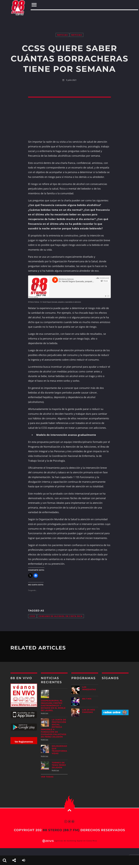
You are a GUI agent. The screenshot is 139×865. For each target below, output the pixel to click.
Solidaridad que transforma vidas (59, 750)
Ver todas (47, 777)
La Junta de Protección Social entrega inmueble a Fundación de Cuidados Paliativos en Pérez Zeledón (53, 728)
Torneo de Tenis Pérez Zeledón (59, 765)
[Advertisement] (69, 16)
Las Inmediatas (89, 688)
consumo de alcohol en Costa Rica (60, 616)
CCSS (32, 616)
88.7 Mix (86, 698)
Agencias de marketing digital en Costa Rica (75, 841)
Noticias (62, 35)
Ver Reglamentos (24, 741)
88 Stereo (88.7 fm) (61, 830)
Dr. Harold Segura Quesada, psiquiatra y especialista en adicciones (60, 302)
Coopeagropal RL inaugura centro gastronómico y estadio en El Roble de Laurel (53, 705)
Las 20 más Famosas (88, 711)
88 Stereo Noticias (33, 302)
